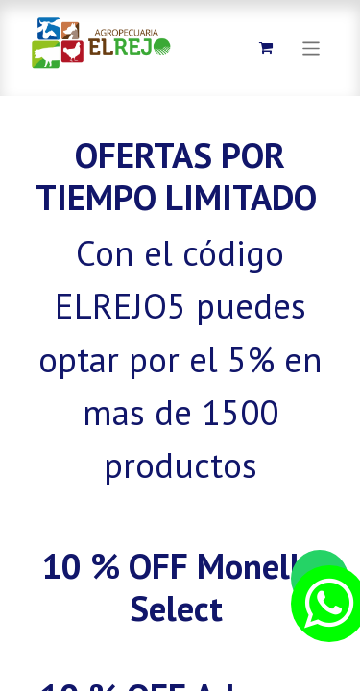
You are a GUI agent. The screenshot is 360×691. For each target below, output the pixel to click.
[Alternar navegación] (311, 47)
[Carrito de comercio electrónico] (266, 48)
